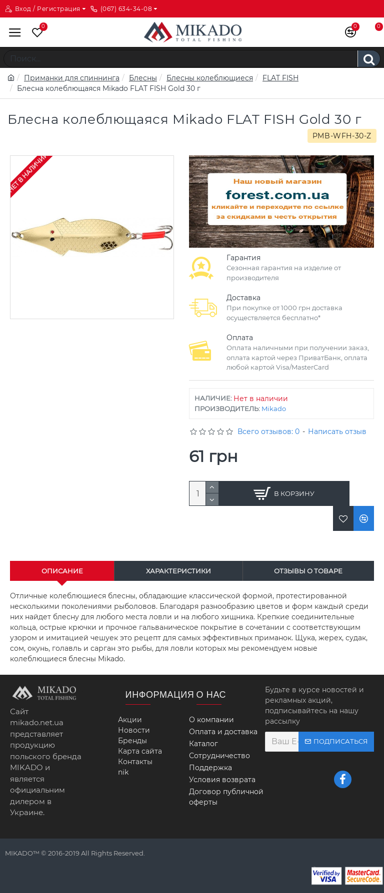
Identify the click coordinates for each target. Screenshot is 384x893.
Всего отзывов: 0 (269, 431)
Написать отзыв (337, 431)
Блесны (143, 77)
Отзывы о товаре (308, 571)
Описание (62, 571)
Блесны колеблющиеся (209, 77)
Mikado (274, 409)
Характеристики (178, 571)
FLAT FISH (280, 77)
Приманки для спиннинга (72, 77)
